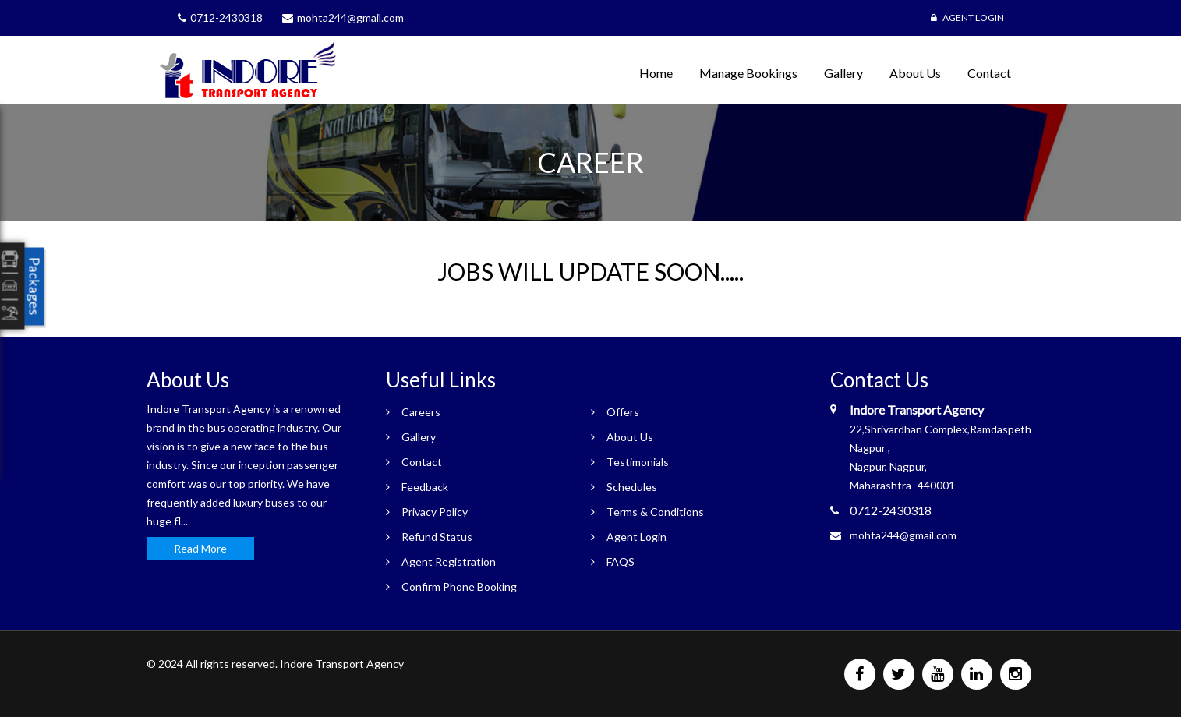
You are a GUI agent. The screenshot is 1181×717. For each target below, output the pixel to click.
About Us (915, 72)
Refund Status (436, 536)
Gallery (843, 72)
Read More (200, 548)
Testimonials (637, 461)
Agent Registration (448, 561)
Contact (989, 72)
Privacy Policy (434, 511)
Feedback (424, 486)
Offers (622, 412)
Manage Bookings (748, 72)
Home (656, 72)
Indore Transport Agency (342, 663)
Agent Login (967, 17)
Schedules (631, 486)
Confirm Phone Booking (459, 586)
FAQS (620, 561)
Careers (420, 412)
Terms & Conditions (655, 511)
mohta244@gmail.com (903, 535)
